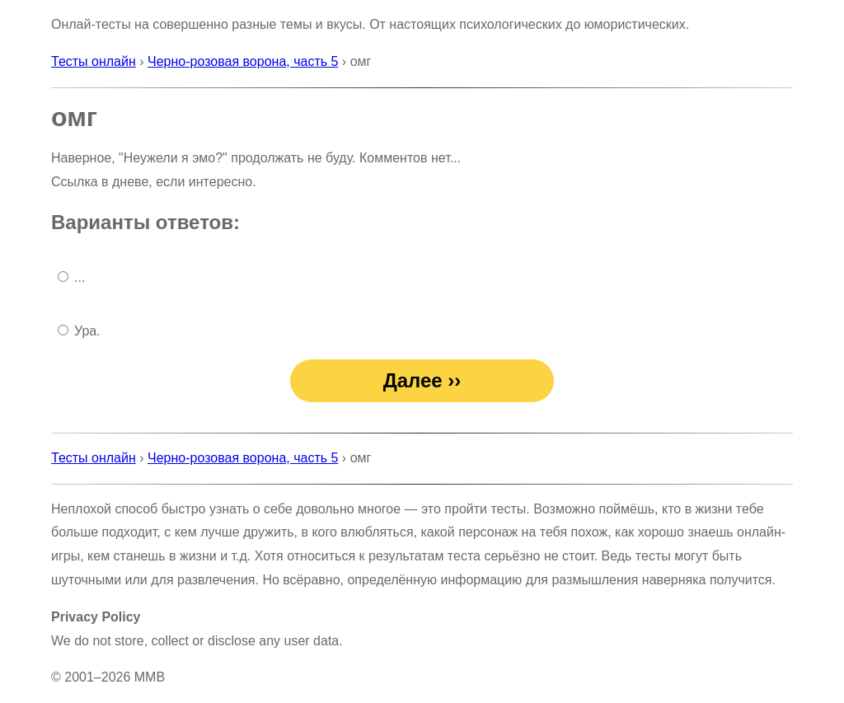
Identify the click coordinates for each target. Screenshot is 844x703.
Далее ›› (422, 380)
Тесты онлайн (93, 61)
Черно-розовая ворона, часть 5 (243, 61)
